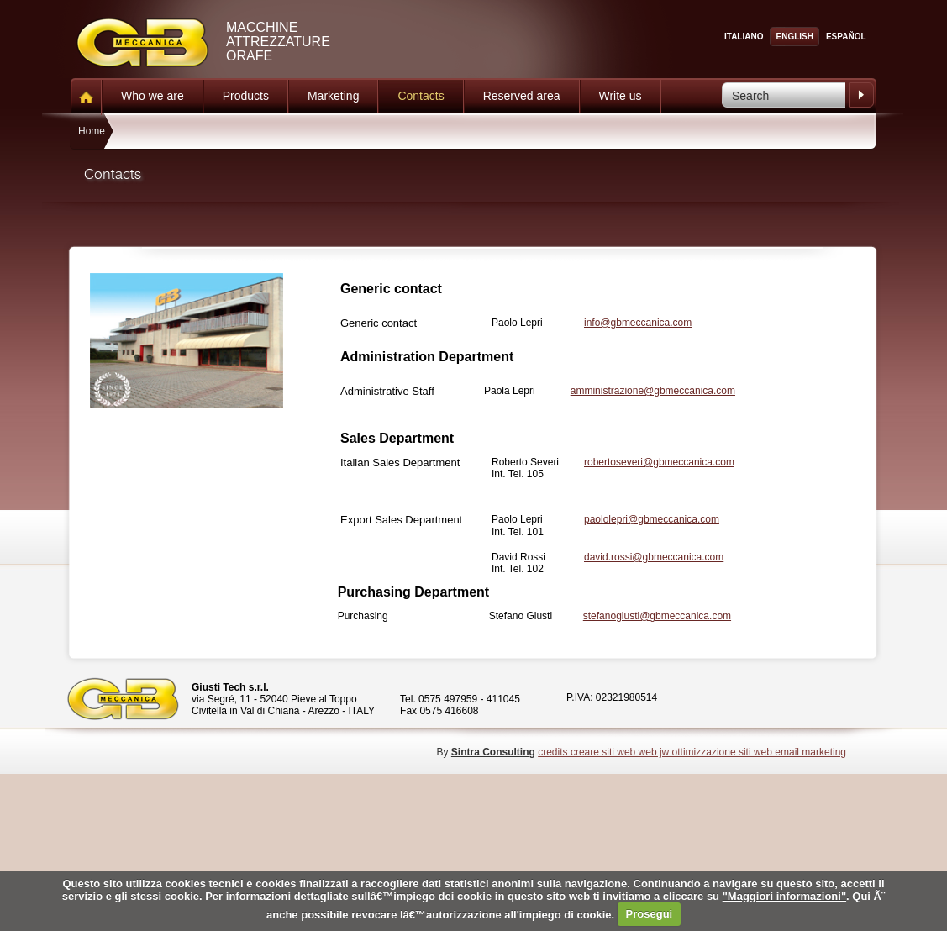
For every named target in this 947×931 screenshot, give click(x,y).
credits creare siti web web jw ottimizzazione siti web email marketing (692, 752)
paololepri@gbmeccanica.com (651, 519)
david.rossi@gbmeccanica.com (653, 557)
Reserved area (521, 96)
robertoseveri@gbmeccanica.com (659, 462)
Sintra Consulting (493, 752)
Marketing (333, 96)
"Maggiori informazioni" (784, 896)
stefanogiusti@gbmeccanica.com (657, 616)
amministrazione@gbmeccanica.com (653, 391)
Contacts (420, 96)
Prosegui (649, 913)
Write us (620, 96)
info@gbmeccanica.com (638, 323)
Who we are (152, 96)
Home (91, 131)
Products (246, 96)
